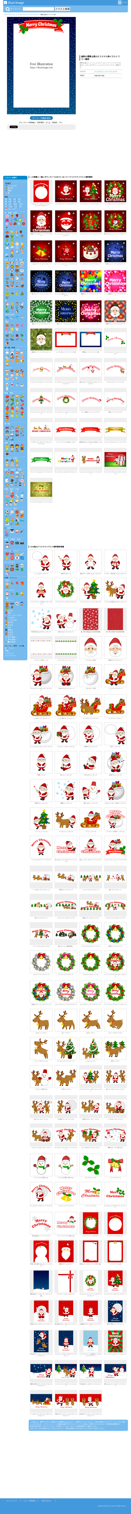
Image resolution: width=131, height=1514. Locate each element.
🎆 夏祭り (9, 630)
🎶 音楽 (7, 528)
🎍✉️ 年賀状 (10, 642)
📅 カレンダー (11, 209)
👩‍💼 (12, 461)
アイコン (8, 551)
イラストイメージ (9, 14)
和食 (7, 350)
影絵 (21, 260)
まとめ (122, 2)
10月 (15, 204)
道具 (18, 539)
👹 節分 (8, 613)
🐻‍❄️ (22, 270)
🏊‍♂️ (22, 519)
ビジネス (8, 458)
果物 (11, 393)
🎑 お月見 (9, 632)
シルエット (9, 653)
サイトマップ (12, 1501)
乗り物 (7, 424)
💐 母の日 (9, 188)
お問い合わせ (46, 1501)
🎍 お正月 (9, 610)
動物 (6, 260)
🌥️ (7, 247)
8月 (19, 202)
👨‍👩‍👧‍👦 (7, 454)
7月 (14, 202)
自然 (15, 213)
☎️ (12, 542)
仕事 (15, 458)
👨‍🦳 (12, 450)
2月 (20, 207)
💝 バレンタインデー (13, 615)
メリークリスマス (32, 14)
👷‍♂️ (17, 461)
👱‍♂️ (7, 450)
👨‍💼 (7, 461)
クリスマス (21, 14)
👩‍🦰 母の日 (9, 622)
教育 (6, 470)
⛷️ (7, 523)
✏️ (22, 473)
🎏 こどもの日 (11, 186)
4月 (14, 199)
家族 (6, 443)
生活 (11, 443)
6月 (10, 202)
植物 (10, 213)
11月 (21, 204)
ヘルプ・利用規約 (29, 1501)
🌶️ (22, 404)
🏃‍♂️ (17, 480)
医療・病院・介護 (11, 489)
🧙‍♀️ (22, 603)
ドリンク (8, 382)
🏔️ (17, 251)
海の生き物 (9, 314)
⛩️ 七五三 (9, 635)
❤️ (12, 496)
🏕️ (17, 523)
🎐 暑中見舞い (11, 639)
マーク (15, 551)
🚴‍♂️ (22, 431)
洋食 (12, 350)
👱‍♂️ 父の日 (9, 625)
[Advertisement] (101, 35)
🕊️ (22, 304)
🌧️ (12, 247)
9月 (10, 204)
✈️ (22, 434)
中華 (17, 350)
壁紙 (7, 651)
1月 (15, 207)
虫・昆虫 (8, 332)
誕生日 (7, 580)
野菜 (6, 393)
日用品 (12, 539)
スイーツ (8, 368)
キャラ (11, 260)
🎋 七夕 (8, 627)
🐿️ (12, 282)
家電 (6, 539)
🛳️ (12, 438)
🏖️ (22, 251)
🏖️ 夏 (7, 193)
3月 (10, 199)
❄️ (17, 247)
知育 (20, 470)
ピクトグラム (10, 655)
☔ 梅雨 (8, 191)
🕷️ (12, 607)
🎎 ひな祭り (10, 618)
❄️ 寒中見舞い (11, 637)
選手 (15, 509)
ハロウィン (9, 600)
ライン (11, 648)
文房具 (13, 470)
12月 (10, 207)
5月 (19, 199)
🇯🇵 (17, 558)
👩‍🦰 (22, 446)
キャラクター (9, 562)
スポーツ (8, 509)
